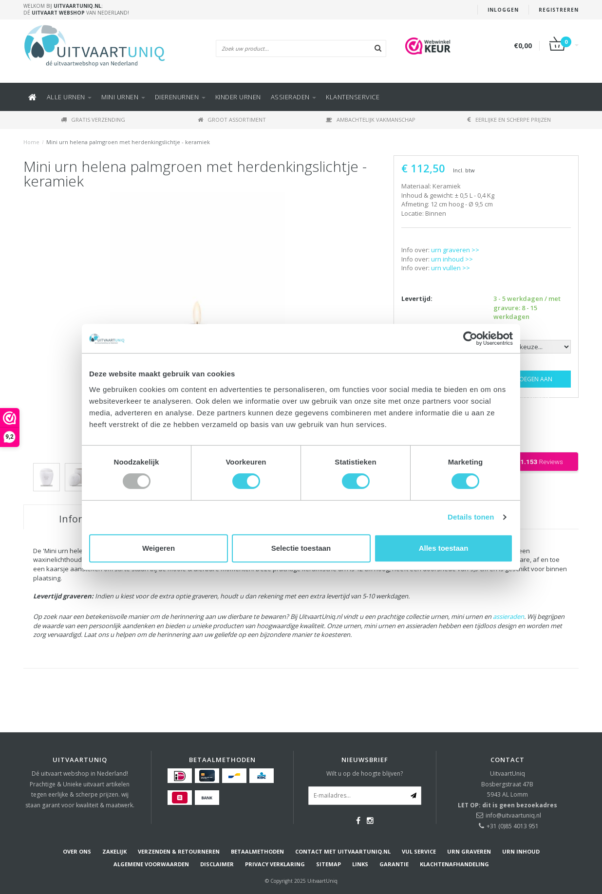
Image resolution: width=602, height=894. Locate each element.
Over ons (77, 851)
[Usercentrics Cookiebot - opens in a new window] (470, 338)
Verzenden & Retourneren (179, 851)
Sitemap (328, 864)
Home (31, 142)
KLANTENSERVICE (352, 97)
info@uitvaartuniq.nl (513, 815)
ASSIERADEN (294, 97)
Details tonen (471, 517)
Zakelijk (114, 851)
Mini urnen (123, 97)
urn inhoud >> (452, 259)
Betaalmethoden (257, 851)
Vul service (419, 851)
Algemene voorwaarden (151, 864)
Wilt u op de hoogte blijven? (364, 773)
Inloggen (503, 9)
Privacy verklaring (275, 864)
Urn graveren (469, 851)
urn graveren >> (455, 249)
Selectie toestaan (301, 548)
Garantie (394, 864)
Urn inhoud (521, 851)
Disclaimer (217, 864)
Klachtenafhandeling (454, 864)
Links (360, 864)
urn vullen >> (450, 267)
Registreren (559, 9)
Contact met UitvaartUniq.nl (343, 851)
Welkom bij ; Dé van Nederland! (76, 9)
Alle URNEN (69, 97)
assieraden (508, 616)
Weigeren (158, 548)
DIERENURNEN (180, 97)
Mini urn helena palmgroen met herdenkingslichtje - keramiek (128, 142)
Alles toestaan (444, 548)
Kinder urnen (238, 97)
